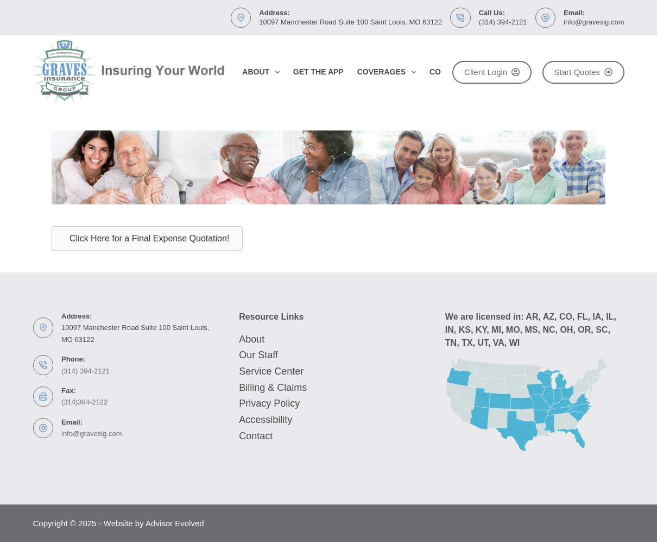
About (263, 72)
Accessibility (265, 419)
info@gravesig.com (594, 22)
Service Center (271, 371)
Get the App (318, 71)
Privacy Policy (269, 403)
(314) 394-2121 (503, 22)
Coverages (388, 72)
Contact (256, 436)
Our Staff (258, 355)
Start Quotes (583, 72)
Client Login (492, 72)
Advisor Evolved (175, 523)
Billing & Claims (273, 387)
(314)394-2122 (84, 402)
